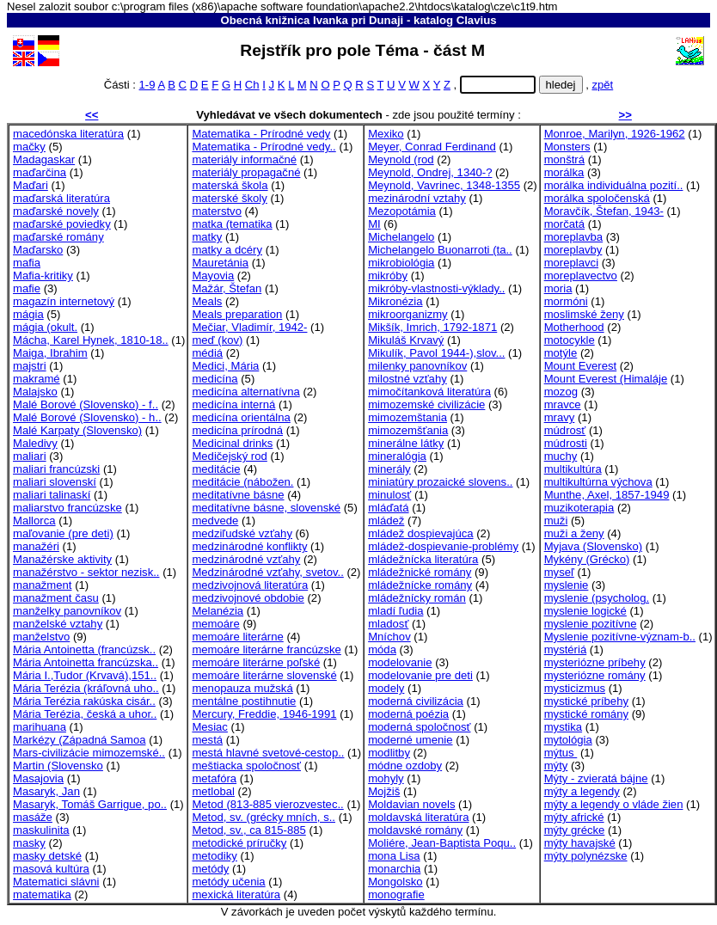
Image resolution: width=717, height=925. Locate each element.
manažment (42, 585)
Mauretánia (220, 262)
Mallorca (34, 520)
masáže (32, 817)
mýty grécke (574, 830)
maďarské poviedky (62, 223)
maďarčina (39, 172)
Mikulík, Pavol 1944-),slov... (436, 352)
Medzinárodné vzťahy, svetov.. (267, 572)
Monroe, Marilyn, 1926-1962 (614, 133)
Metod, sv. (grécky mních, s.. (263, 817)
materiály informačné (244, 159)
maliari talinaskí (51, 494)
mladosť (388, 623)
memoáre (215, 623)
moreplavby (573, 249)
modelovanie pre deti (420, 675)
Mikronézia (395, 301)
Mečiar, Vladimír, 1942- (249, 327)
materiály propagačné (246, 172)
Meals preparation (237, 314)
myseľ (559, 572)
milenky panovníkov (417, 365)
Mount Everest (580, 365)
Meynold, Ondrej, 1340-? (430, 172)
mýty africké (574, 817)
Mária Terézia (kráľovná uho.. (86, 688)
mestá (207, 739)
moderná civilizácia (415, 701)
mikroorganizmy (408, 314)
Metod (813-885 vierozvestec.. (267, 804)
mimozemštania (407, 417)
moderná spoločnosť (419, 726)
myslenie (566, 585)
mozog (561, 391)
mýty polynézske (586, 855)
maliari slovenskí (54, 481)
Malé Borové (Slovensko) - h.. (87, 417)
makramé (36, 378)
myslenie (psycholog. (596, 597)
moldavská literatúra (418, 817)
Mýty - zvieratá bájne (596, 778)
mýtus (561, 752)
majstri (29, 365)
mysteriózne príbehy (595, 662)
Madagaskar (44, 159)
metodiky (214, 855)
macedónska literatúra (68, 133)
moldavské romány (415, 830)
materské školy (229, 198)
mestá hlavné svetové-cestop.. (268, 752)
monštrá (564, 159)
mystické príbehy (586, 701)
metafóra (214, 778)
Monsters (567, 146)
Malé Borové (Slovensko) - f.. (85, 404)
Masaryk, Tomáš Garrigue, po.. (90, 804)
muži (556, 520)
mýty (556, 765)
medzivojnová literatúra (250, 585)
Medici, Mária (225, 365)
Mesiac (210, 726)
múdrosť (565, 430)
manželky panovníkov (67, 610)
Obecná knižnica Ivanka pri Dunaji (312, 20)
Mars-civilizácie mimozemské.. (89, 752)
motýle (561, 352)
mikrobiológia (401, 262)
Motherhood (574, 327)
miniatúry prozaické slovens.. (440, 481)
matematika (42, 894)
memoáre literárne (237, 636)
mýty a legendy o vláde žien (613, 804)
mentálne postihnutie (244, 701)
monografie (396, 894)
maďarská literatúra (61, 198)
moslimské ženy (584, 314)
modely (386, 688)
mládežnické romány (419, 572)
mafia (26, 262)
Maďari (30, 185)
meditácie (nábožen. (242, 481)
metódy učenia (228, 881)
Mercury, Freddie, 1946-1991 (264, 714)
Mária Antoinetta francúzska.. (85, 662)
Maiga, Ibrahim (50, 352)
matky (207, 236)
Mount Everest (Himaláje (606, 378)
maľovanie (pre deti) (63, 533)
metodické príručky (239, 842)
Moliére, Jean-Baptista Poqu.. (442, 842)
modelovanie (400, 662)
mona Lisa (394, 855)
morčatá (564, 223)
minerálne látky (406, 443)
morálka (564, 172)
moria (558, 288)
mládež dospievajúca (420, 533)
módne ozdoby (405, 765)
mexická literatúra (236, 894)
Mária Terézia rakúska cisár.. (84, 701)
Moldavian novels (411, 804)
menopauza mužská (242, 688)
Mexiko (386, 133)
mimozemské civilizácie (426, 404)
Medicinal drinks (232, 443)
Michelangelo (401, 236)
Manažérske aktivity (62, 559)
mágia (28, 314)
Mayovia (213, 275)
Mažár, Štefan (226, 288)
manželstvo (41, 636)
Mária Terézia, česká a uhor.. (84, 714)
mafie (26, 288)
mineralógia (397, 456)
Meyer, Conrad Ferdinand (432, 146)
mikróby (388, 275)
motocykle (569, 340)
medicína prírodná (237, 430)
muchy (561, 456)
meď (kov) (217, 340)
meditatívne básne (238, 494)
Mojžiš (384, 791)
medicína (214, 378)
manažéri (36, 546)
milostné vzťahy (407, 378)
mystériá (565, 649)
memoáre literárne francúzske (266, 649)
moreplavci (571, 262)
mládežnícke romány (420, 585)
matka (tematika (232, 223)
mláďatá (388, 507)
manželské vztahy (57, 623)
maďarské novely (56, 211)
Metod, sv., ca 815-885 (248, 830)
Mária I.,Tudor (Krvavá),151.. (84, 675)
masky (29, 842)
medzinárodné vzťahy (246, 559)
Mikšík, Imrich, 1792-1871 (432, 327)
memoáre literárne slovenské (264, 675)
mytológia (568, 739)
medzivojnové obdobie (247, 597)
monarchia (394, 868)
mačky (29, 146)
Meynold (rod (401, 159)
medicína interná (233, 404)
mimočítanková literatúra (429, 391)
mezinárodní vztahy (417, 198)
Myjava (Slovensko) (593, 546)
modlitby (389, 752)
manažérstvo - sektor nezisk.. (86, 572)
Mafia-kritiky (43, 275)
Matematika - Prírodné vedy (261, 133)
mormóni (566, 301)
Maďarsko (38, 249)
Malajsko (35, 391)
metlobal (213, 791)
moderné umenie (410, 739)
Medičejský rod (229, 456)
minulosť (389, 494)
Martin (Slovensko (58, 765)
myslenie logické (585, 610)
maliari (29, 456)
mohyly (386, 778)
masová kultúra (51, 868)
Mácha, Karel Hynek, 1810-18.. (91, 340)
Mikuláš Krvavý (406, 340)
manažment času (56, 597)
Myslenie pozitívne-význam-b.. (620, 636)
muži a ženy (574, 533)
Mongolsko (395, 881)
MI (374, 223)
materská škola (229, 185)
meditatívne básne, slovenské (266, 507)
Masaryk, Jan (46, 791)
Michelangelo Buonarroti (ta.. (440, 249)
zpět (602, 84)
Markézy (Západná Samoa (79, 739)
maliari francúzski (56, 468)
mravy (559, 417)
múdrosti (565, 443)
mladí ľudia (395, 610)
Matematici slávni (56, 881)
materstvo (217, 211)
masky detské (47, 855)
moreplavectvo (580, 275)
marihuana (39, 726)
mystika (563, 726)
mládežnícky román (417, 597)
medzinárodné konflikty (249, 546)
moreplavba (574, 236)
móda (382, 649)
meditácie (216, 468)
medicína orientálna (241, 417)
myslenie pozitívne (590, 623)
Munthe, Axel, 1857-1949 (607, 494)
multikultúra (573, 468)
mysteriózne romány (595, 675)
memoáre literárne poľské (256, 662)
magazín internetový (63, 301)
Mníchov (389, 636)
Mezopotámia (402, 211)
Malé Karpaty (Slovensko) (77, 430)
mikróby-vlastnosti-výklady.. (436, 288)
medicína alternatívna (245, 391)
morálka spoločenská (597, 198)
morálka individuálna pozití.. (613, 185)
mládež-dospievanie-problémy (443, 546)
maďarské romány (58, 236)
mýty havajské (580, 842)
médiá (207, 352)
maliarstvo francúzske (67, 507)
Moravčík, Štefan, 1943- (604, 211)
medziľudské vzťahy (242, 533)
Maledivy (35, 443)
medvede (215, 520)
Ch (252, 84)
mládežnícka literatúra (423, 559)
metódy (210, 868)
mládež (386, 520)
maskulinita (41, 830)
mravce (562, 404)
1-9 (147, 84)
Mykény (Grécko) (587, 559)
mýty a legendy (582, 791)
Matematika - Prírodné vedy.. (263, 146)
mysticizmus (574, 688)
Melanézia (217, 610)
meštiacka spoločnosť (246, 765)
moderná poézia (408, 714)
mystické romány (586, 714)
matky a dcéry (227, 249)
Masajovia (38, 778)
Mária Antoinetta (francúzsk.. (84, 649)
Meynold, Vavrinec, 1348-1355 (444, 185)
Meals (207, 301)
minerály (389, 468)
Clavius (477, 20)
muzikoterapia (579, 507)
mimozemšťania (408, 430)
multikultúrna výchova (598, 481)
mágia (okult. (45, 327)
